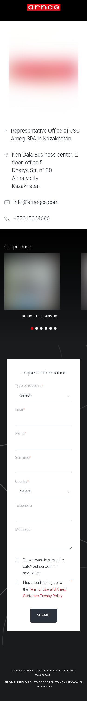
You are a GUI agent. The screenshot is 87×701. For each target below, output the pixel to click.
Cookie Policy (48, 682)
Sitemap (10, 682)
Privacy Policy (27, 682)
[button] (32, 328)
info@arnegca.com (36, 202)
